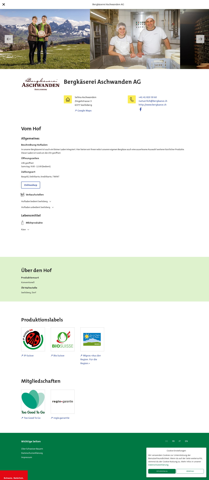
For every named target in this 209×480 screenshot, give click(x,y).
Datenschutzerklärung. (158, 464)
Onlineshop (30, 185)
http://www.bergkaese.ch (152, 104)
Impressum (26, 457)
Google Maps (84, 110)
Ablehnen (190, 471)
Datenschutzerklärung (32, 453)
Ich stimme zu (162, 471)
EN (186, 441)
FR (173, 441)
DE (166, 441)
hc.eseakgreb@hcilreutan (153, 101)
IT (180, 441)
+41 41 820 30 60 (148, 97)
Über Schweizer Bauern (32, 448)
